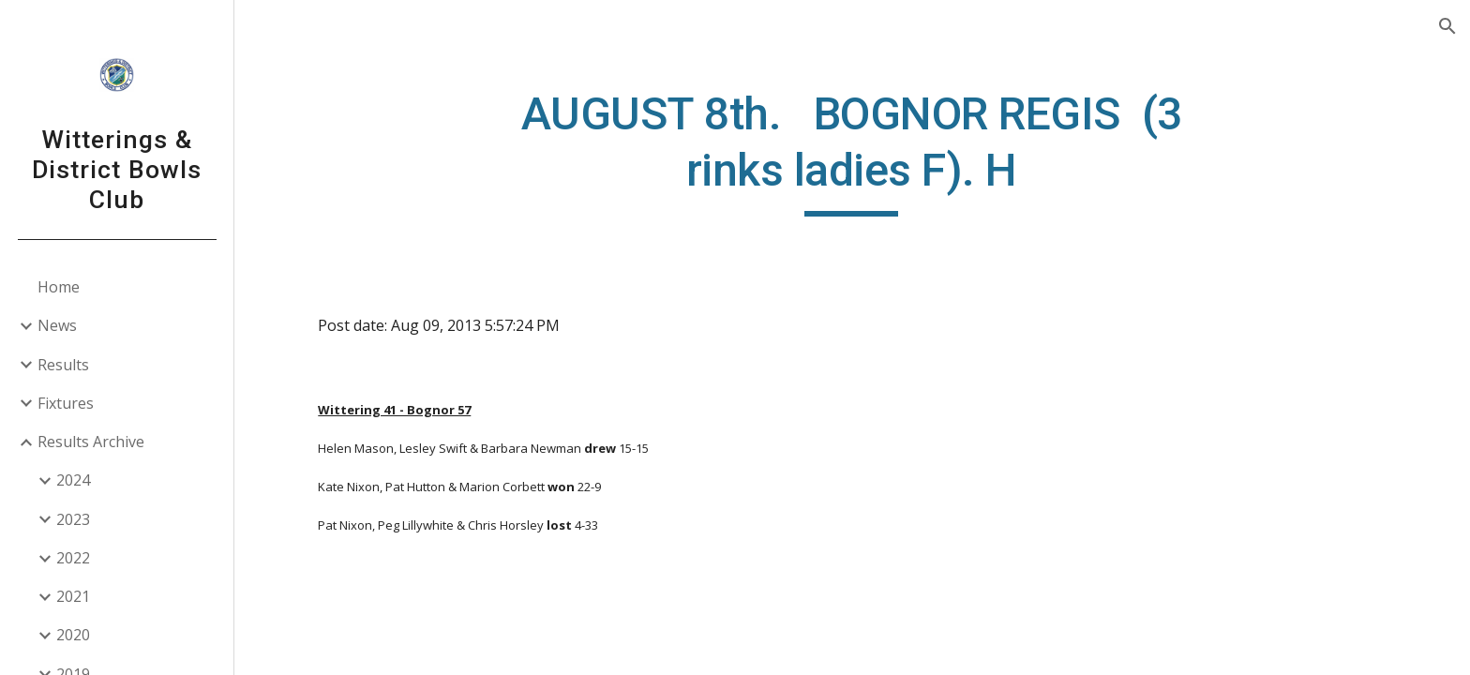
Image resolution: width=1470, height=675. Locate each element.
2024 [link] (73, 480)
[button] (1447, 26)
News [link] (57, 325)
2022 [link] (73, 558)
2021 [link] (73, 596)
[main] (852, 151)
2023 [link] (73, 519)
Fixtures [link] (66, 403)
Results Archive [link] (91, 441)
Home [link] (59, 287)
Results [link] (63, 364)
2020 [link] (73, 634)
